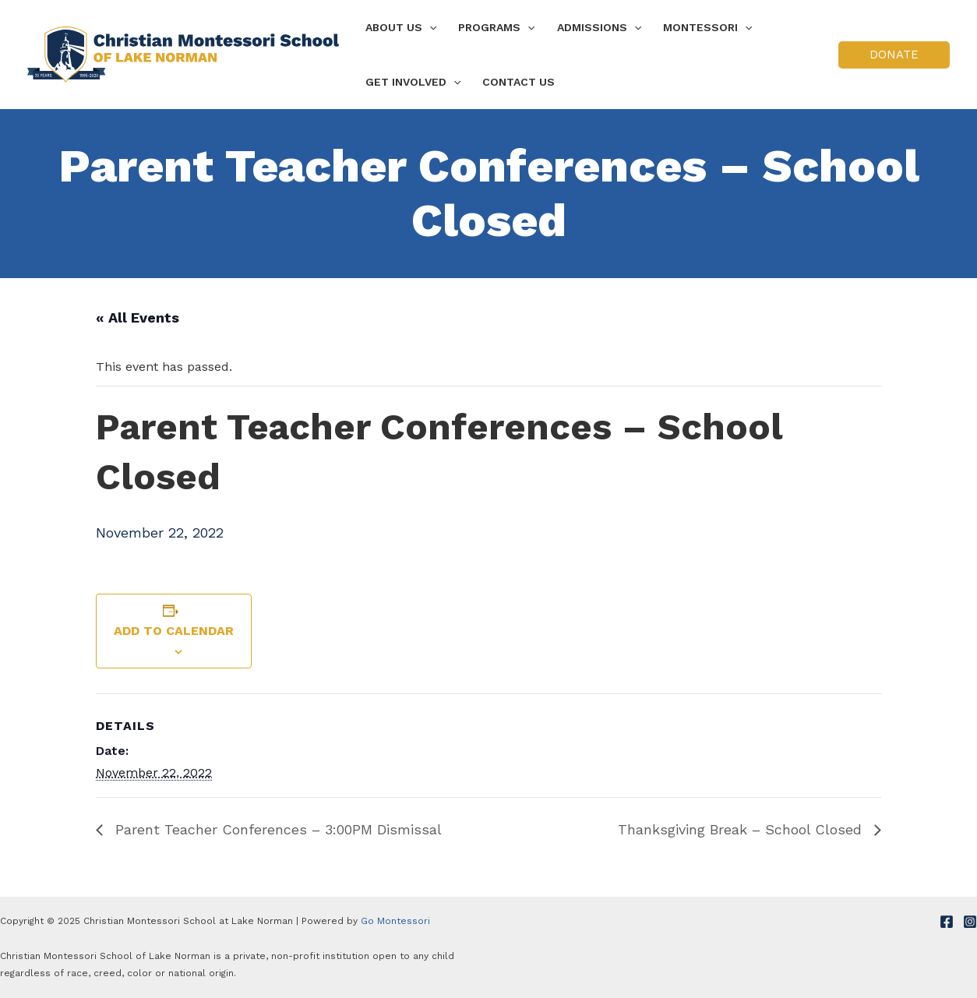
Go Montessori (395, 920)
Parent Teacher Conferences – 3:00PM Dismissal (276, 829)
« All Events (137, 317)
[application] (429, 27)
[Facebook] (947, 922)
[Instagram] (970, 922)
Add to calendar (174, 630)
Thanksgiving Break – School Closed (742, 829)
